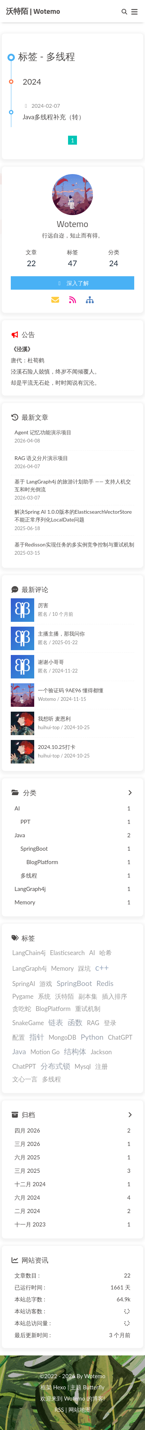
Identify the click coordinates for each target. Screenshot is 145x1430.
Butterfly (93, 1387)
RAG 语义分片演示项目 (41, 458)
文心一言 (25, 1079)
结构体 (75, 1051)
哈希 (105, 953)
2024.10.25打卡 (56, 747)
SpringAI (23, 984)
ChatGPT (120, 1037)
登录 (110, 1023)
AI (92, 953)
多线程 (51, 1079)
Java (19, 1051)
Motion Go (45, 1052)
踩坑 (84, 968)
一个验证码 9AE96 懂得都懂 (70, 690)
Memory (62, 968)
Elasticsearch (67, 953)
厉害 (43, 605)
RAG (93, 1023)
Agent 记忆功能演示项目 (42, 432)
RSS (59, 1409)
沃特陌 (64, 996)
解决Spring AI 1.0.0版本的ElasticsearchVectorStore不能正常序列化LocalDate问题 (73, 515)
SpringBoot (74, 983)
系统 (44, 996)
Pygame (22, 996)
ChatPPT (24, 1066)
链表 (55, 1022)
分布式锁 (55, 1066)
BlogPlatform (53, 1008)
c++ (102, 968)
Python (92, 1037)
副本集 (87, 996)
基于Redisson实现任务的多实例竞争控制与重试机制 (74, 544)
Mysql (83, 1066)
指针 (36, 1037)
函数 (75, 1022)
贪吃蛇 (21, 1008)
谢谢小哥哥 (51, 662)
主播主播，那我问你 (61, 633)
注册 (101, 1066)
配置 (18, 1037)
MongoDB (62, 1037)
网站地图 (79, 1409)
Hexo (59, 1387)
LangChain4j (28, 953)
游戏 (45, 984)
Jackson (101, 1052)
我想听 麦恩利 (54, 718)
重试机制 (87, 1008)
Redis (104, 983)
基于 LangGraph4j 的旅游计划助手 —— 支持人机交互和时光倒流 (72, 485)
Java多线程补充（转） (54, 117)
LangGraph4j (29, 968)
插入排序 (114, 996)
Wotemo (74, 1398)
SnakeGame (28, 1023)
